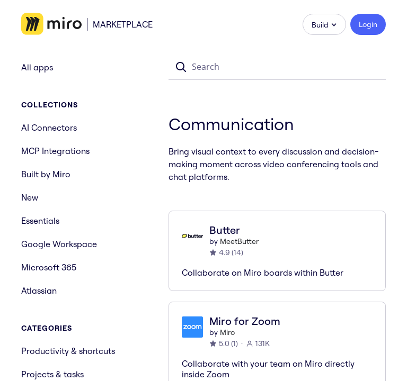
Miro (227, 332)
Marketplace (123, 24)
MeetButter (239, 241)
